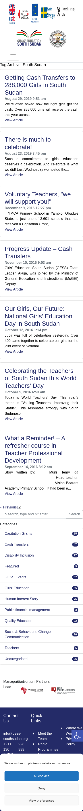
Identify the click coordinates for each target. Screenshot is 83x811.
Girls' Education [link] (17, 588)
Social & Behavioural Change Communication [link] (28, 634)
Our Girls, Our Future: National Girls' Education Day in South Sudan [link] (38, 316)
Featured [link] (12, 566)
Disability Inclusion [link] (19, 555)
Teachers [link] (12, 648)
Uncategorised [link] (16, 659)
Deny (41, 788)
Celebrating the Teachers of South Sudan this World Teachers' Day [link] (41, 378)
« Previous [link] (8, 507)
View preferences (41, 800)
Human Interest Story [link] (21, 599)
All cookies (42, 776)
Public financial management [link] (27, 610)
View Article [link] (14, 120)
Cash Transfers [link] (17, 544)
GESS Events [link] (15, 577)
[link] (77, 736)
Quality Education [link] (18, 621)
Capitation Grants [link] (18, 533)
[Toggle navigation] (13, 56)
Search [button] (74, 514)
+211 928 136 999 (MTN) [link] (13, 749)
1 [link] (18, 507)
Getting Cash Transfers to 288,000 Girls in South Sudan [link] (40, 85)
